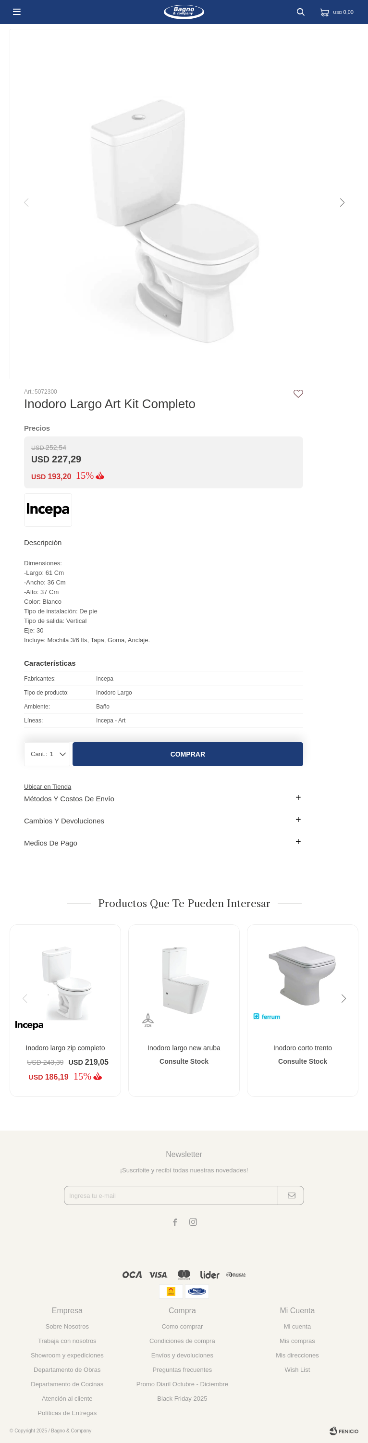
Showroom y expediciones (67, 1355)
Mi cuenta (297, 1326)
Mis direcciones (297, 1355)
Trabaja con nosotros (67, 1340)
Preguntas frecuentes (182, 1369)
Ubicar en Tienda (47, 786)
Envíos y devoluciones (182, 1355)
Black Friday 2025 (182, 1398)
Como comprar (182, 1326)
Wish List (297, 1369)
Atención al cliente (67, 1398)
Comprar (188, 754)
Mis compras (297, 1340)
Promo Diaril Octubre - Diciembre (182, 1384)
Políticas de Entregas (67, 1413)
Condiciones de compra (182, 1340)
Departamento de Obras (67, 1369)
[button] (341, 202)
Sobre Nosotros (67, 1326)
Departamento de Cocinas (67, 1384)
